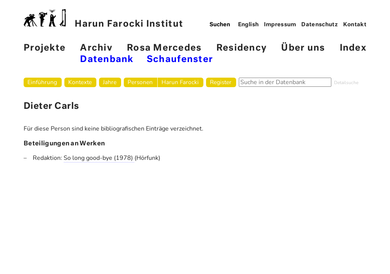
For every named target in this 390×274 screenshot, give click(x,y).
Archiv (96, 48)
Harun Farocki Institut (103, 19)
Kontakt (355, 24)
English (248, 24)
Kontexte (80, 82)
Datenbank (106, 59)
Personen (140, 82)
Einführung (42, 82)
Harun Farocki (180, 82)
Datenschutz (319, 24)
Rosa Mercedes (164, 48)
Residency (241, 48)
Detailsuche (346, 83)
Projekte (45, 48)
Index (353, 48)
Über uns (303, 48)
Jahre (110, 82)
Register (221, 82)
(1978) (124, 158)
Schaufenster (180, 59)
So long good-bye (89, 158)
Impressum (280, 24)
